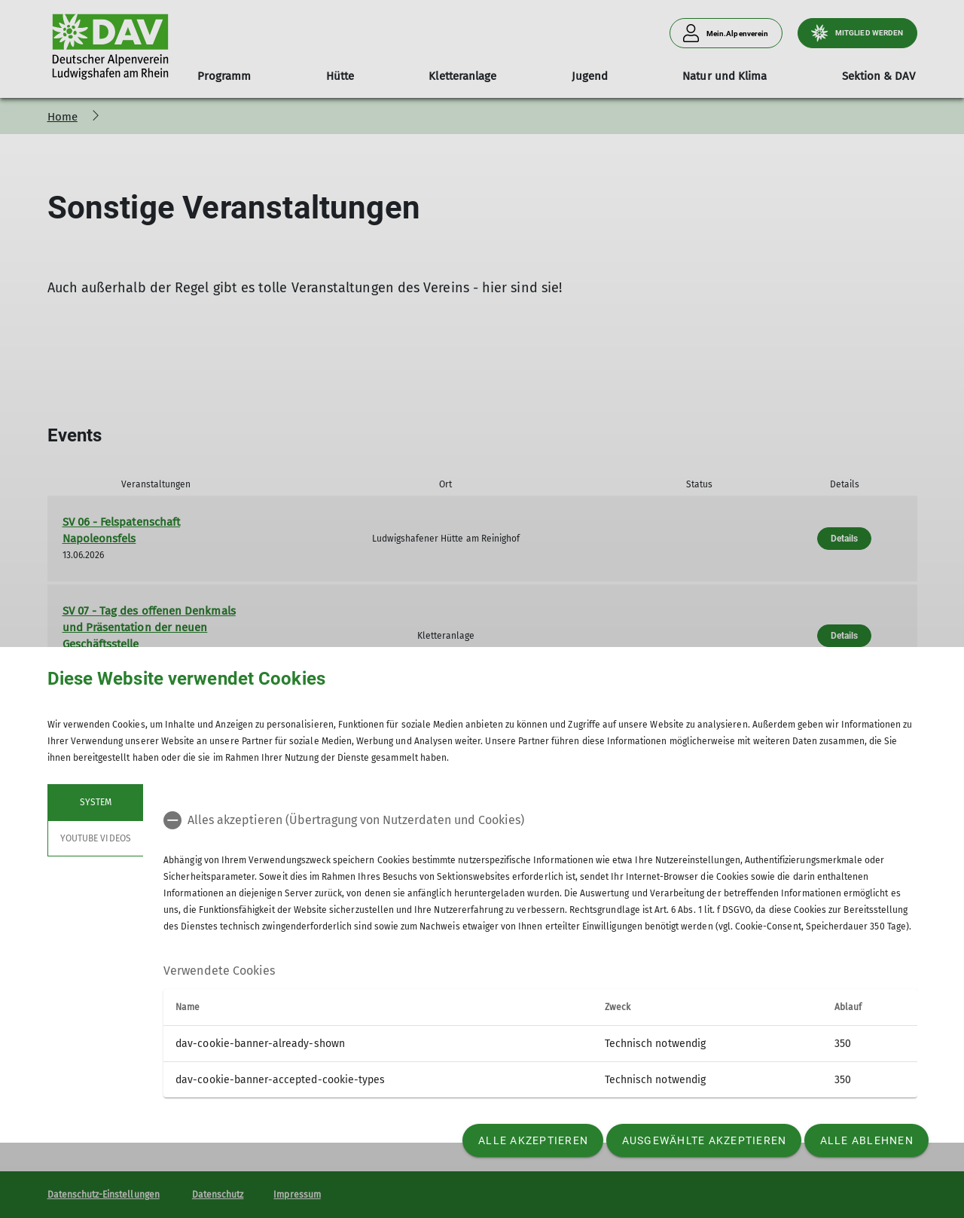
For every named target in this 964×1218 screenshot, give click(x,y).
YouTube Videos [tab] (95, 838)
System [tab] (95, 802)
